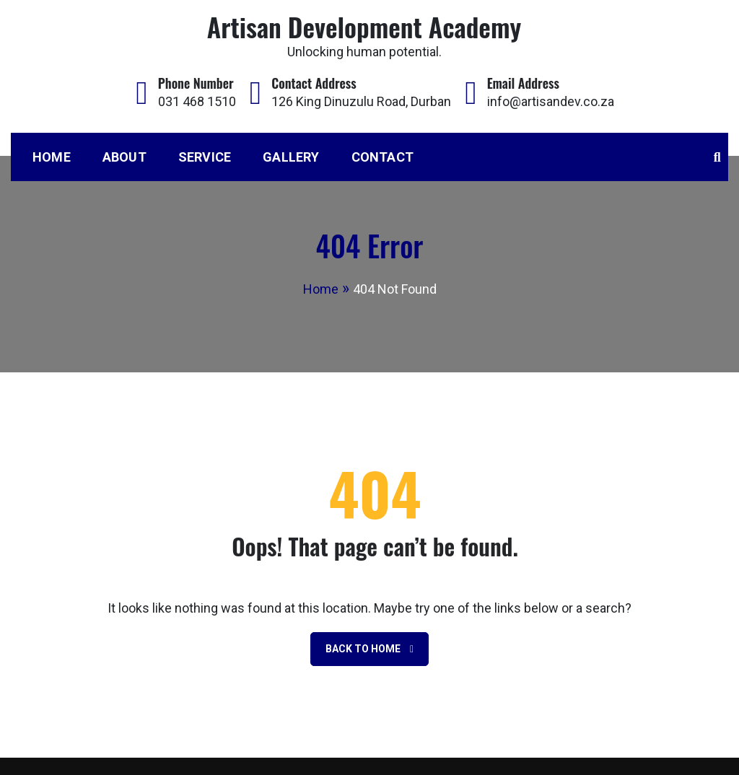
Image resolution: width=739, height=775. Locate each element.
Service (204, 157)
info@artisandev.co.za (550, 101)
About (124, 157)
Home (51, 157)
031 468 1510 (197, 101)
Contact (382, 157)
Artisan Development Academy (364, 26)
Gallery (291, 157)
